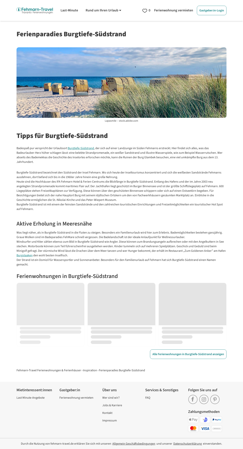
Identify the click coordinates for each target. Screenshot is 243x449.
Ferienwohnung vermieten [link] (76, 398)
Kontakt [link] (107, 413)
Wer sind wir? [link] (111, 398)
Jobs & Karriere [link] (112, 405)
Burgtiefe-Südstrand (81, 148)
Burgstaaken (25, 255)
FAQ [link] (147, 398)
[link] (193, 398)
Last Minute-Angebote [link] (31, 398)
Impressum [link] (109, 420)
